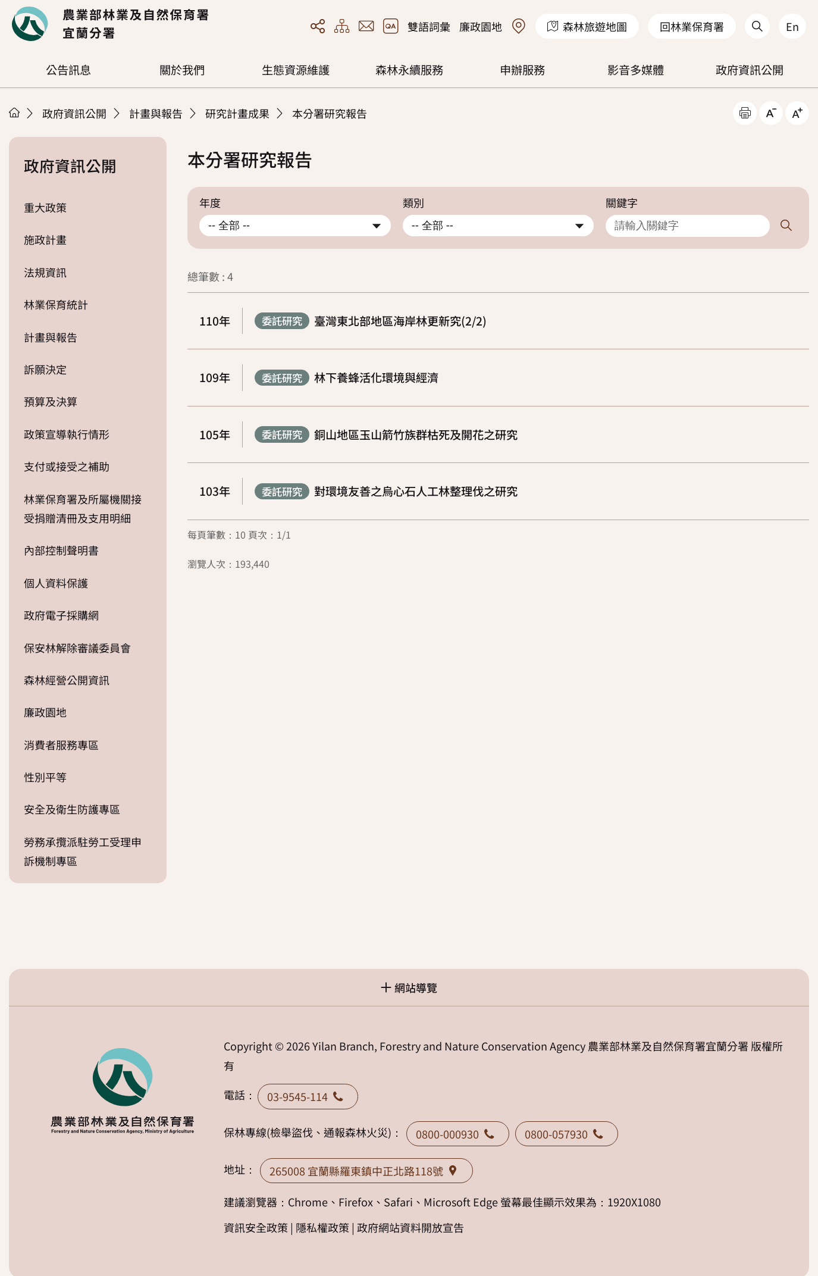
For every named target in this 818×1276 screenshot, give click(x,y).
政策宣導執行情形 (66, 434)
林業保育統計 (56, 304)
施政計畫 (45, 239)
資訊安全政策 (256, 1227)
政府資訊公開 (749, 69)
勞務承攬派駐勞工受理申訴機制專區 (83, 851)
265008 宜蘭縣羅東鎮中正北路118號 (366, 1170)
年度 (210, 202)
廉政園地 (480, 26)
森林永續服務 (409, 69)
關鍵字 (622, 202)
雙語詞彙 (429, 26)
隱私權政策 (322, 1227)
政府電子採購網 (61, 615)
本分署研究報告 (329, 113)
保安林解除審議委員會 (77, 647)
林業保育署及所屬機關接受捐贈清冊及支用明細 (83, 508)
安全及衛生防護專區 (72, 809)
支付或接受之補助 (66, 466)
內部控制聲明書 (61, 550)
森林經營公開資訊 (66, 679)
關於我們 (182, 69)
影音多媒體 (635, 69)
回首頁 (110, 24)
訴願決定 (45, 369)
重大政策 (45, 207)
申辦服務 (522, 69)
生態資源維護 (296, 69)
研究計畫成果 (237, 113)
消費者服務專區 (61, 744)
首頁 (14, 112)
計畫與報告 (156, 113)
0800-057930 (567, 1133)
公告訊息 (68, 69)
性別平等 (45, 776)
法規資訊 (45, 272)
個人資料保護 (56, 582)
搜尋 (786, 226)
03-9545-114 (308, 1096)
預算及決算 (50, 401)
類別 (413, 202)
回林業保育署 (692, 26)
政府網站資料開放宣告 (410, 1227)
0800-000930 (458, 1133)
